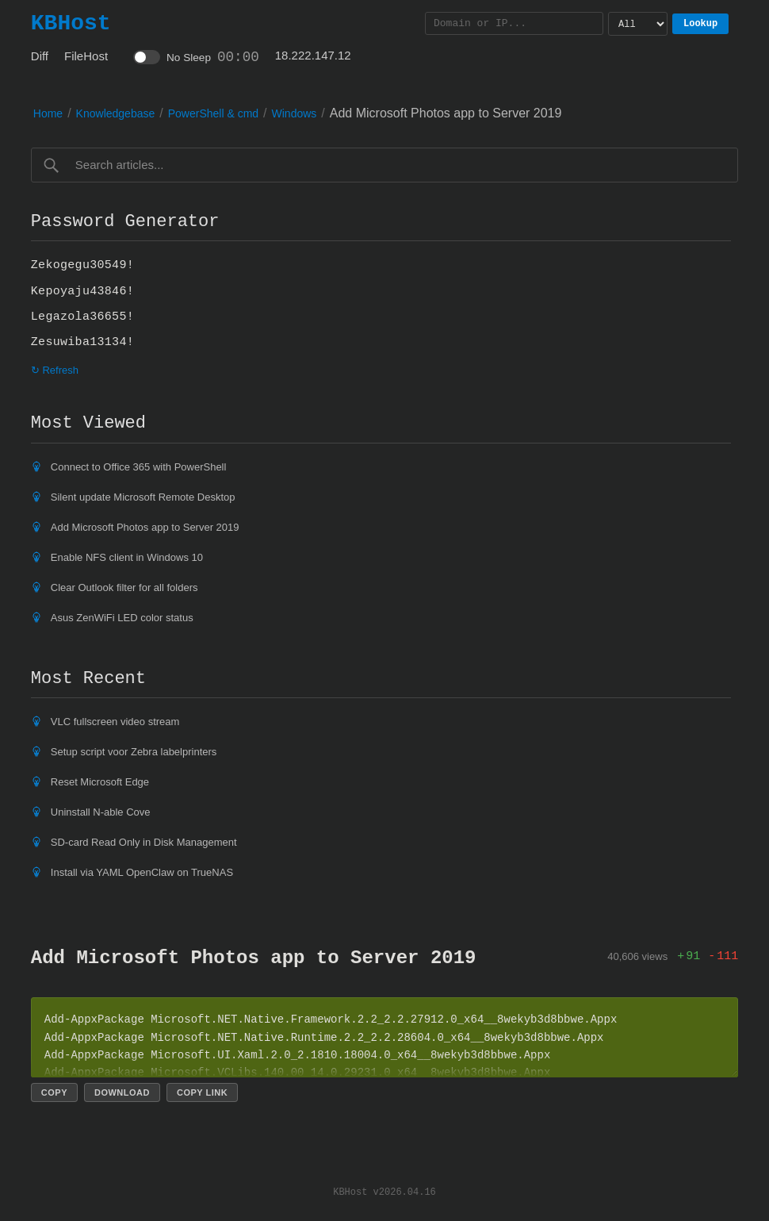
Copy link (202, 1092)
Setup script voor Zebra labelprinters (134, 752)
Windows (294, 113)
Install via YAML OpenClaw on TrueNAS (142, 872)
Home (48, 113)
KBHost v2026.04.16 (384, 1191)
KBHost (71, 23)
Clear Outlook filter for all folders (124, 587)
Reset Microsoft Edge (100, 782)
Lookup (700, 23)
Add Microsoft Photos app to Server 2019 (145, 527)
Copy (54, 1092)
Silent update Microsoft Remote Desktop (143, 497)
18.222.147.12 (313, 55)
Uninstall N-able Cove (101, 812)
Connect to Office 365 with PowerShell (139, 467)
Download (122, 1092)
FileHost (86, 56)
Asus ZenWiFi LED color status (122, 618)
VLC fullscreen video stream (115, 722)
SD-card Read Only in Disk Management (144, 842)
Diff (39, 56)
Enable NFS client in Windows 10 (127, 557)
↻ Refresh (54, 370)
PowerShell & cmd (213, 113)
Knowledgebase (115, 113)
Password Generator (125, 221)
